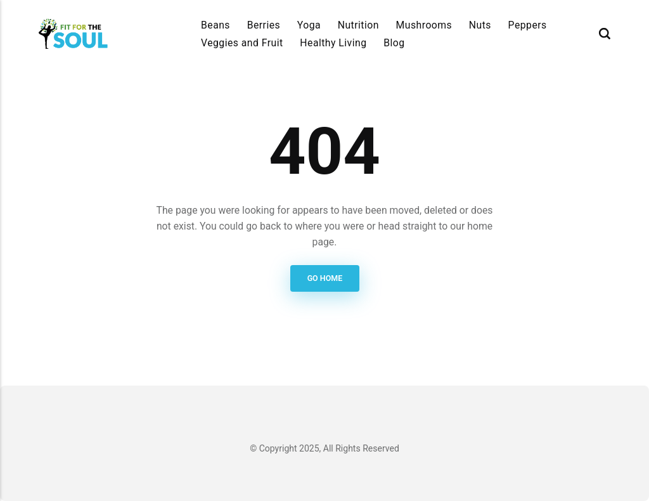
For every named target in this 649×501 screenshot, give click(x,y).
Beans (215, 25)
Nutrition (358, 25)
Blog (393, 43)
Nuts (480, 25)
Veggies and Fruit (242, 43)
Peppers (527, 25)
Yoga (309, 25)
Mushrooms (424, 25)
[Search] (604, 34)
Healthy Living (333, 43)
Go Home (324, 278)
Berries (264, 25)
